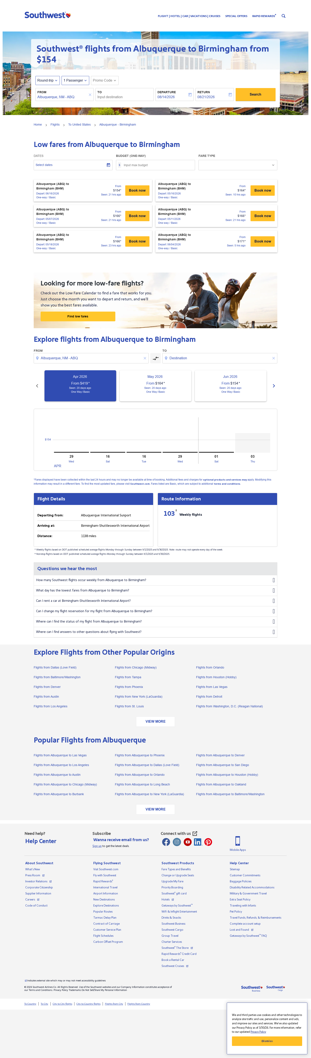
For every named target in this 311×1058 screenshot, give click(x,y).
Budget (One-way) (131, 156)
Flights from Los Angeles (50, 706)
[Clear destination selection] (274, 358)
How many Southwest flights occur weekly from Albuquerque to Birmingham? (155, 580)
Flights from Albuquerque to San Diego (222, 765)
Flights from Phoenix (129, 687)
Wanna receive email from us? (121, 840)
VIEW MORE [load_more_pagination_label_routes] (156, 721)
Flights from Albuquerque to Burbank (59, 794)
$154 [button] (46, 59)
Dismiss (267, 1041)
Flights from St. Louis (129, 706)
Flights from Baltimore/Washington (57, 677)
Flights (55, 124)
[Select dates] (73, 165)
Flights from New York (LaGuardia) (138, 696)
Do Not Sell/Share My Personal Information (104, 990)
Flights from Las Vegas (211, 687)
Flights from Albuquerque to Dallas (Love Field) (147, 765)
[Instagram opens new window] (176, 842)
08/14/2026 (166, 97)
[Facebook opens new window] (166, 842)
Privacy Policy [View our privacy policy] (61, 990)
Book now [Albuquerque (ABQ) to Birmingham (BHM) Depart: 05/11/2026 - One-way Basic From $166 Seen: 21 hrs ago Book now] (262, 216)
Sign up (97, 846)
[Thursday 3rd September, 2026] (252, 443)
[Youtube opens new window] (187, 842)
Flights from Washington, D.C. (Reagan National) (229, 706)
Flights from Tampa (128, 677)
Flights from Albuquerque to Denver (220, 755)
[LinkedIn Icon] (198, 842)
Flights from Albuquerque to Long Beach (142, 784)
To (99, 92)
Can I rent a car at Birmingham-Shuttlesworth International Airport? (155, 600)
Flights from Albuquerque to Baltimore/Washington (230, 794)
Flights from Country (138, 1004)
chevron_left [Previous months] (37, 385)
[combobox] (62, 97)
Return (203, 92)
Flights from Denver (47, 687)
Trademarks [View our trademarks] (75, 990)
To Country (30, 1004)
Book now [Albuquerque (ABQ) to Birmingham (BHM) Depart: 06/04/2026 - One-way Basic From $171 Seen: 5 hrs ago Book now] (262, 241)
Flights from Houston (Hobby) (216, 677)
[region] (267, 1028)
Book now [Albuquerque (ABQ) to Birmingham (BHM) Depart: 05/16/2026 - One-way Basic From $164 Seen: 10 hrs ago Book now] (262, 190)
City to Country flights (88, 1004)
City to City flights (62, 1004)
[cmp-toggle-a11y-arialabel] (155, 358)
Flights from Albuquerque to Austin (57, 774)
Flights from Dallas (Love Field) (55, 667)
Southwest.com (140, 484)
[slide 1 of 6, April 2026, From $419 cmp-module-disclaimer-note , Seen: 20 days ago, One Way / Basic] (80, 385)
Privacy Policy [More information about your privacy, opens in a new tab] (258, 1032)
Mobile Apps (238, 850)
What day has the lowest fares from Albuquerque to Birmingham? (155, 590)
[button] (48, 15)
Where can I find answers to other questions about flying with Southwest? (155, 632)
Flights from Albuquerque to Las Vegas (60, 755)
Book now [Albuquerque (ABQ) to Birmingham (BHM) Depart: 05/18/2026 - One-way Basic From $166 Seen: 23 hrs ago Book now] (137, 241)
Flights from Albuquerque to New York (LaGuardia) (149, 794)
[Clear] (91, 94)
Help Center (40, 841)
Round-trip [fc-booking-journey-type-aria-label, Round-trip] (45, 80)
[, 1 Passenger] (73, 80)
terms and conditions (227, 484)
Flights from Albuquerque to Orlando (140, 774)
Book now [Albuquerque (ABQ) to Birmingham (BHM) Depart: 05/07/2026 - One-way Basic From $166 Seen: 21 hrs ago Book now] (137, 216)
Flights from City (114, 1004)
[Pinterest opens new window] (208, 842)
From (41, 92)
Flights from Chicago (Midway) (136, 667)
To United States (79, 124)
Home (38, 124)
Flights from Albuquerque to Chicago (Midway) (65, 784)
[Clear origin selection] (145, 358)
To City (44, 1004)
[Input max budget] (157, 165)
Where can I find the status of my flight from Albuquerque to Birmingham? (155, 621)
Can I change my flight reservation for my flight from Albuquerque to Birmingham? (155, 611)
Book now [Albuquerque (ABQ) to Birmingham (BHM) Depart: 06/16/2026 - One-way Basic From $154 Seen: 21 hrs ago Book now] (137, 190)
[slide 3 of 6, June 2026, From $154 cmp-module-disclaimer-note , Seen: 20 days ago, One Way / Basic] (231, 385)
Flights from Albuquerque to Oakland (221, 784)
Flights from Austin (46, 696)
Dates (38, 156)
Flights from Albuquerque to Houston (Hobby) (227, 774)
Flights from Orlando (210, 667)
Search (255, 94)
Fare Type (206, 156)
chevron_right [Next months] (273, 385)
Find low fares (77, 316)
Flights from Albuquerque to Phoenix (140, 755)
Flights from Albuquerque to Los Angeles (61, 765)
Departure (166, 92)
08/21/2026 (206, 97)
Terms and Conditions (40, 990)
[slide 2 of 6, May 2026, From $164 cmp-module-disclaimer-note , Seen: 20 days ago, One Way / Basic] (155, 385)
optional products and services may (225, 479)
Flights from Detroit (209, 696)
